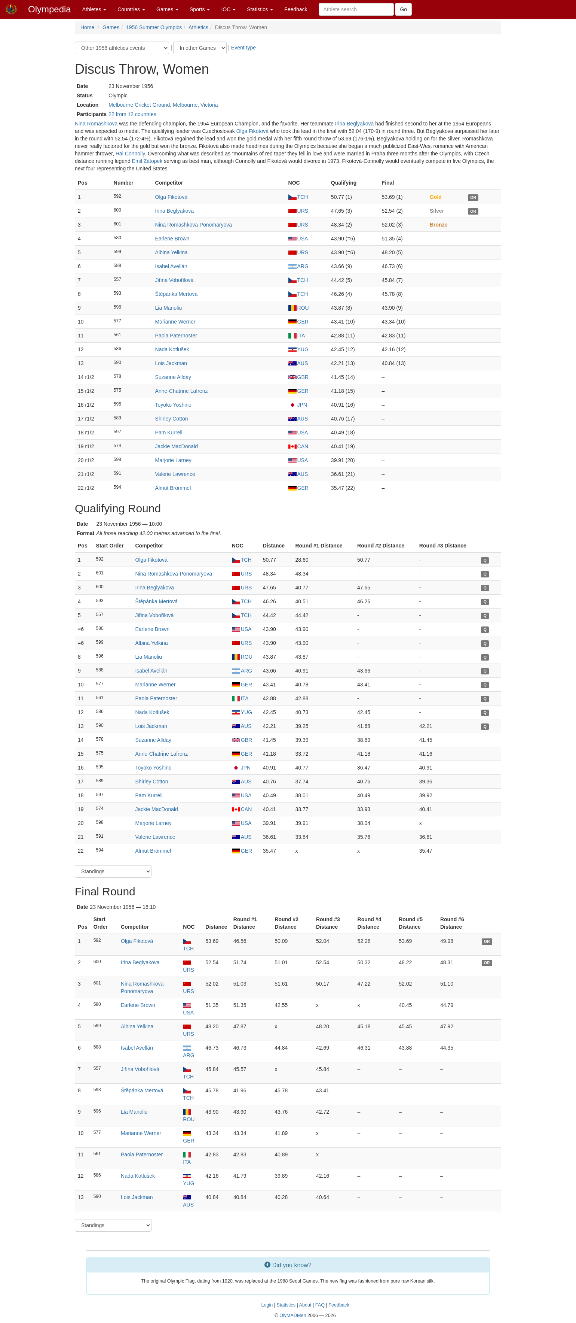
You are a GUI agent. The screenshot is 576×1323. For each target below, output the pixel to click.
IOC (228, 9)
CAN (298, 446)
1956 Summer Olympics (154, 27)
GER (298, 322)
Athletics (198, 27)
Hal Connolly (130, 154)
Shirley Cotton (171, 419)
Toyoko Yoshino (173, 405)
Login (267, 1305)
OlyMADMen (292, 1315)
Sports (200, 9)
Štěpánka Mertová (176, 294)
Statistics (260, 9)
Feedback (295, 9)
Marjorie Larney (173, 460)
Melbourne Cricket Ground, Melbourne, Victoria (163, 105)
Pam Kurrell (169, 433)
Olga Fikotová (252, 131)
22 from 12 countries (132, 114)
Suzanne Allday (173, 377)
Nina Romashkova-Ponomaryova (193, 225)
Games (167, 9)
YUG (298, 349)
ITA (296, 336)
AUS (298, 363)
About (305, 1305)
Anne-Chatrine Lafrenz (181, 391)
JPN (297, 405)
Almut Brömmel (173, 488)
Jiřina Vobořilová (174, 280)
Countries (131, 9)
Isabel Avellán (171, 266)
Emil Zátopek (147, 161)
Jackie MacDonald (176, 446)
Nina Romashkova (96, 124)
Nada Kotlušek (172, 349)
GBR (298, 377)
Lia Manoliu (168, 308)
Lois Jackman (171, 363)
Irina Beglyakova (354, 124)
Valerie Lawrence (175, 474)
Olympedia (49, 9)
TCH (298, 197)
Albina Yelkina (171, 252)
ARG (298, 266)
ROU (298, 308)
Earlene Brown (172, 239)
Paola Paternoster (176, 336)
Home (87, 27)
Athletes (94, 9)
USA (298, 239)
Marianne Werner (175, 322)
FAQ (320, 1305)
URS (298, 211)
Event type (243, 48)
